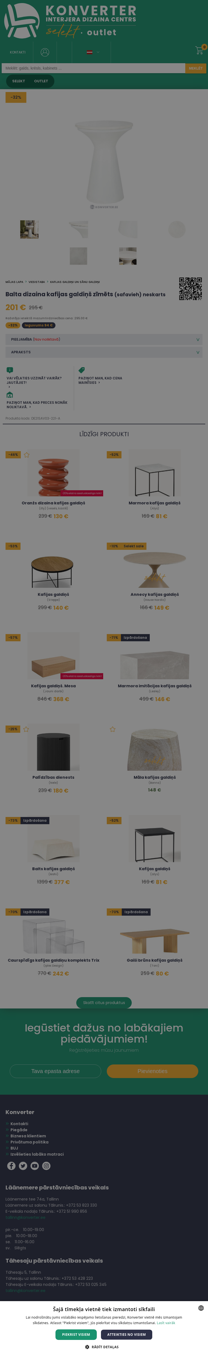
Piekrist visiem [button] (76, 1334)
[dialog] (104, 678)
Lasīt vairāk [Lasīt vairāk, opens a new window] (166, 1323)
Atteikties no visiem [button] (126, 1334)
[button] (103, 1346)
